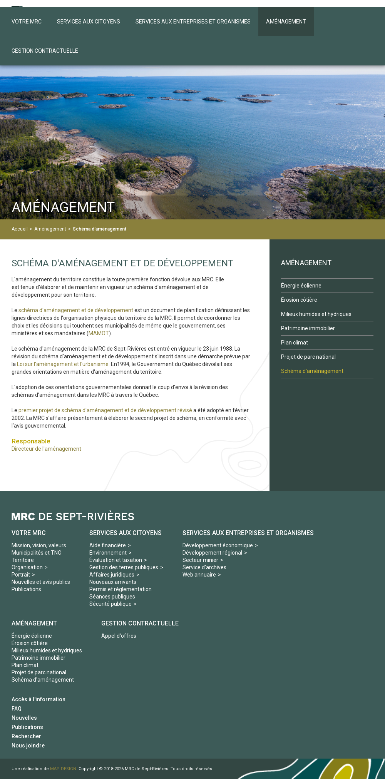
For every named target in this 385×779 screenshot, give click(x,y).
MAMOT (99, 333)
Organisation (27, 567)
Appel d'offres (118, 636)
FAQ (17, 708)
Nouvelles (24, 718)
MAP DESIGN (63, 768)
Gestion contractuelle (140, 623)
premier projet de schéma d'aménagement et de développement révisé (104, 410)
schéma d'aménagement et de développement (75, 310)
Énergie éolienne (32, 636)
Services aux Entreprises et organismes (248, 533)
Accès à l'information (38, 699)
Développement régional (212, 553)
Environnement (108, 553)
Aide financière (107, 545)
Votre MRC (29, 533)
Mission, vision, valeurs (39, 545)
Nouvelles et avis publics (41, 582)
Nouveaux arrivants (112, 582)
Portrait (21, 575)
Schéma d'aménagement (99, 229)
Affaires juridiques (111, 575)
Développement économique (217, 545)
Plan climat (25, 665)
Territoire (23, 560)
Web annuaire (199, 575)
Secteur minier (200, 560)
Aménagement (50, 229)
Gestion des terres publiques (123, 567)
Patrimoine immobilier (38, 658)
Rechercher (26, 736)
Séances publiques (112, 596)
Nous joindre (28, 745)
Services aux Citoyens (125, 533)
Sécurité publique (110, 604)
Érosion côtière (30, 643)
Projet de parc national (39, 672)
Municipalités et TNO (37, 553)
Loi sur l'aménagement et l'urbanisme (63, 364)
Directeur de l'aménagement (46, 449)
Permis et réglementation (120, 589)
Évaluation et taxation (115, 560)
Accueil (20, 229)
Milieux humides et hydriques (47, 650)
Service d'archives (204, 567)
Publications (26, 589)
